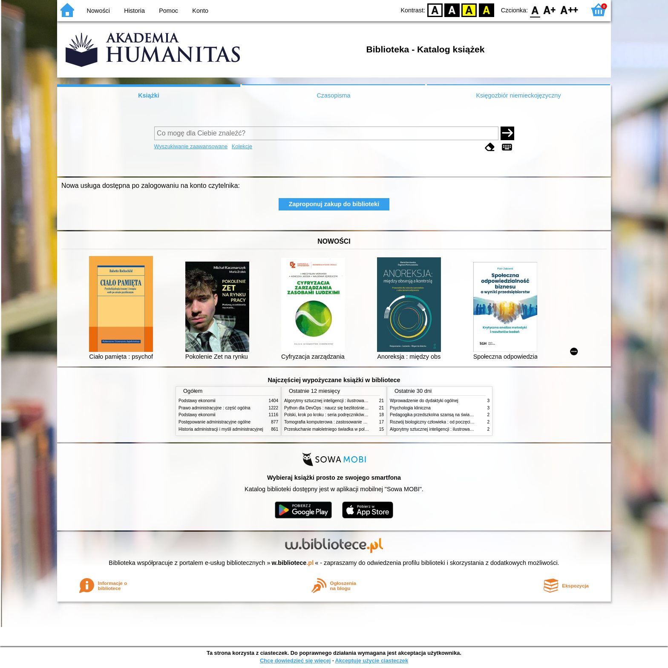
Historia (134, 10)
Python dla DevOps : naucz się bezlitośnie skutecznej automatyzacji (348, 408)
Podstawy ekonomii (197, 400)
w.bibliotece (293, 562)
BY (486, 9)
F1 (550, 9)
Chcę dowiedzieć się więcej (295, 660)
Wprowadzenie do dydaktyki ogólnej (424, 400)
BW (452, 9)
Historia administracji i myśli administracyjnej (221, 429)
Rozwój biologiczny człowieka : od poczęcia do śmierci (441, 422)
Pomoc (168, 10)
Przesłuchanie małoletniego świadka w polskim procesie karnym (345, 429)
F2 (569, 9)
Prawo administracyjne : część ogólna (214, 408)
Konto (200, 10)
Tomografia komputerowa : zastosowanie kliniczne (332, 422)
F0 (535, 9)
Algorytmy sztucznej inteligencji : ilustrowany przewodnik (338, 400)
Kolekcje (242, 146)
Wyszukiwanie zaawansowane (191, 146)
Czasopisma (333, 95)
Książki (148, 95)
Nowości (98, 10)
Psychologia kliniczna (410, 408)
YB (469, 9)
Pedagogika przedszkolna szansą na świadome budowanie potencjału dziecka (464, 414)
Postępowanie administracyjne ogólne (214, 422)
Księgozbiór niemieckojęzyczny (518, 95)
